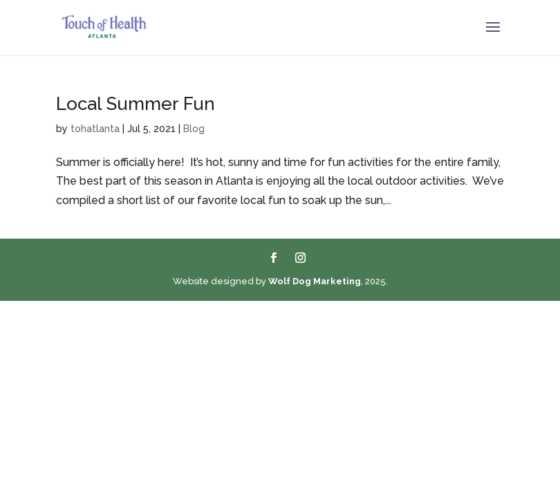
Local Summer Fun (135, 103)
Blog (194, 128)
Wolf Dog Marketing (314, 281)
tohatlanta (95, 128)
